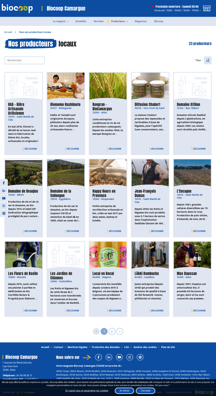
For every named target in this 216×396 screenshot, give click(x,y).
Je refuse (124, 390)
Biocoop (158, 21)
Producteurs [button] (118, 21)
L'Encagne (184, 191)
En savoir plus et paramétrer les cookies (86, 390)
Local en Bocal (103, 273)
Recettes (99, 21)
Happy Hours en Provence (108, 193)
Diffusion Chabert (147, 104)
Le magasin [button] (59, 21)
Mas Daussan (187, 273)
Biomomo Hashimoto (65, 104)
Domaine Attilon (188, 104)
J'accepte (146, 390)
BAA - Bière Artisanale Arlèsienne (23, 108)
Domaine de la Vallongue (65, 193)
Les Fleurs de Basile (23, 273)
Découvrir (31, 148)
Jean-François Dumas (150, 193)
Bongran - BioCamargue (108, 106)
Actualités (80, 21)
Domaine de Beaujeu (23, 191)
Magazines (141, 21)
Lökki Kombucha (147, 273)
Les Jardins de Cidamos (65, 275)
